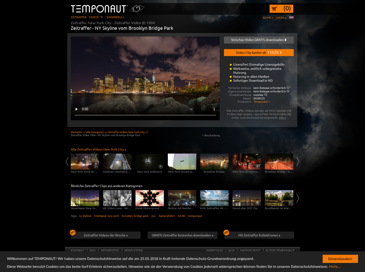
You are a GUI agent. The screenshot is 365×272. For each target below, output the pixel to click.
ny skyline (85, 216)
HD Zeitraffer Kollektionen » (252, 234)
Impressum (214, 250)
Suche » (268, 17)
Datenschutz (250, 250)
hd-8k (181, 216)
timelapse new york (106, 216)
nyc (154, 216)
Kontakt (77, 250)
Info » (282, 117)
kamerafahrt (167, 216)
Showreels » (115, 17)
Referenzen (110, 250)
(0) (287, 8)
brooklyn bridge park (135, 216)
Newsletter (133, 250)
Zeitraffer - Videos (85, 17)
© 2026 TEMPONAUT (280, 250)
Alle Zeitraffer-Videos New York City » (98, 149)
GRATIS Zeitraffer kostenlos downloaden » (182, 235)
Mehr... (335, 266)
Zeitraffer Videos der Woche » (99, 234)
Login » (281, 17)
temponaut (195, 216)
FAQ (92, 250)
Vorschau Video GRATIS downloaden (259, 39)
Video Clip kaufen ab (259, 52)
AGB (231, 250)
